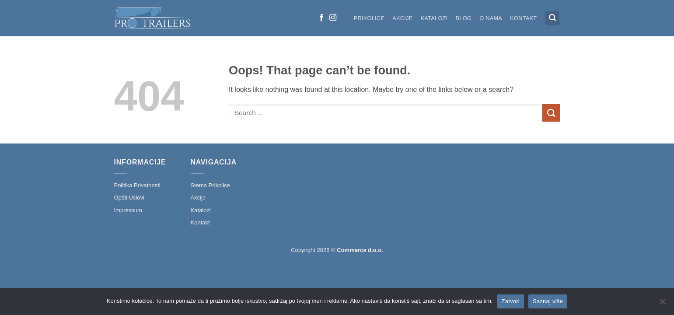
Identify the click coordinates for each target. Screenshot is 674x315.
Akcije (402, 18)
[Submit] (551, 112)
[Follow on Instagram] (332, 18)
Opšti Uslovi (129, 197)
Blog (464, 18)
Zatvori (510, 301)
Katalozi (434, 18)
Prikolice (369, 18)
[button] (552, 18)
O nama (490, 18)
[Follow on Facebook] (321, 18)
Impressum (128, 210)
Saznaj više (548, 301)
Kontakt (523, 18)
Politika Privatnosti (137, 185)
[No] (662, 304)
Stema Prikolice (210, 185)
